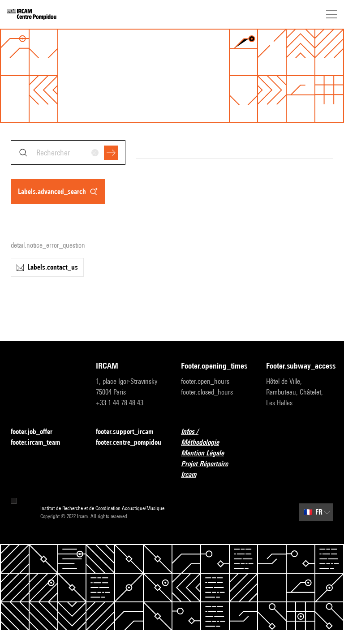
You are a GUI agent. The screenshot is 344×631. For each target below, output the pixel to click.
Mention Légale (208, 453)
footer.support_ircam (129, 432)
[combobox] (68, 152)
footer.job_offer (37, 432)
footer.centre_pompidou (128, 442)
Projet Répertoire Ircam (214, 469)
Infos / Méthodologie (214, 436)
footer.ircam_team (41, 442)
